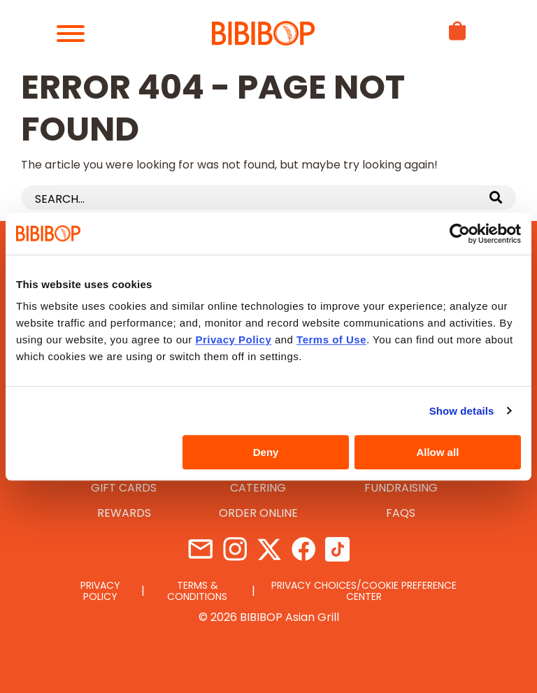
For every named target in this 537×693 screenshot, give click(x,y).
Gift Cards (124, 488)
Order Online (258, 513)
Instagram (234, 549)
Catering (258, 488)
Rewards (124, 513)
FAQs (400, 513)
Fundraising (401, 488)
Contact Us (200, 549)
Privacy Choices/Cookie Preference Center (364, 590)
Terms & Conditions (197, 590)
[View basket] (457, 44)
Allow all (437, 452)
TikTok (337, 549)
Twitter (269, 549)
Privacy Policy (100, 590)
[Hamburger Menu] (76, 33)
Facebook (303, 549)
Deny (266, 452)
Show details (461, 411)
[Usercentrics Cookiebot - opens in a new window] (460, 233)
